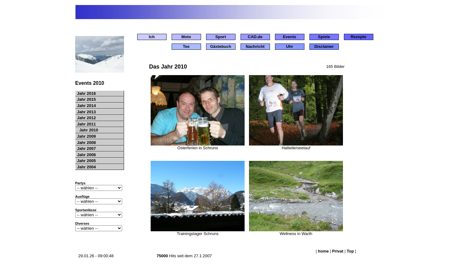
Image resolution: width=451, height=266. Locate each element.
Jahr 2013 (86, 112)
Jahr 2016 (86, 93)
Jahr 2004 (86, 167)
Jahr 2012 (86, 117)
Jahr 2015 (86, 99)
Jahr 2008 (86, 142)
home (323, 251)
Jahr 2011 (86, 124)
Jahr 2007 (86, 148)
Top (350, 251)
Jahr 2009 (86, 136)
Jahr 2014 (86, 105)
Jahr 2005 (86, 160)
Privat (337, 251)
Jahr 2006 (86, 154)
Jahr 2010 (87, 130)
